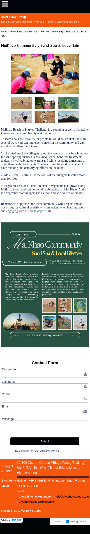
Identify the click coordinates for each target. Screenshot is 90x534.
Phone (6, 394)
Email (5, 406)
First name (9, 369)
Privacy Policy (67, 451)
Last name (9, 381)
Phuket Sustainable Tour (23, 31)
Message (8, 419)
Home (4, 31)
